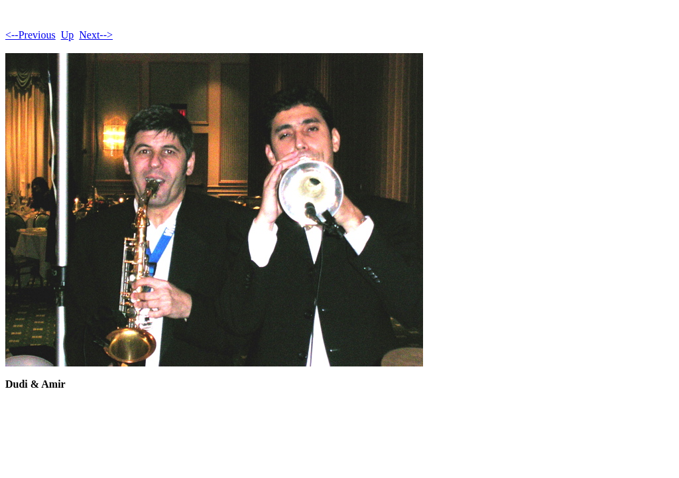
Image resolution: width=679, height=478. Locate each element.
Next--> (96, 34)
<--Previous (30, 34)
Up (67, 34)
